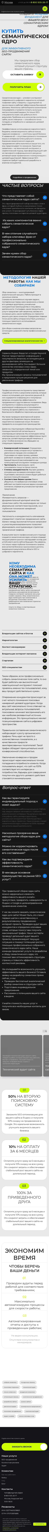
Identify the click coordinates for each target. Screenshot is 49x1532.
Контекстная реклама (10, 1463)
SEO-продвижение (9, 1460)
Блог (3, 1484)
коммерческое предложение (31, 1406)
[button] (24, 74)
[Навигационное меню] (45, 8)
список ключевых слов (26, 1416)
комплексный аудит (32, 1411)
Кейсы (4, 1478)
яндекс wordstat (9, 1416)
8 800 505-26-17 (39, 2)
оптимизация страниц (11, 1397)
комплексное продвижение (32, 1397)
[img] (13, 8)
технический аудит (29, 1387)
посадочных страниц (28, 1382)
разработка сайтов (10, 1401)
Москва (8, 2)
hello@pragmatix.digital (13, 1493)
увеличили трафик (10, 1406)
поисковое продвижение (12, 1411)
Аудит (4, 1466)
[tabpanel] (24, 366)
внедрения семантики (27, 1392)
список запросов (10, 1392)
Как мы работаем (9, 1475)
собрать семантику (10, 1382)
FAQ (3, 1481)
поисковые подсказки (11, 1387)
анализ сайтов (26, 1401)
